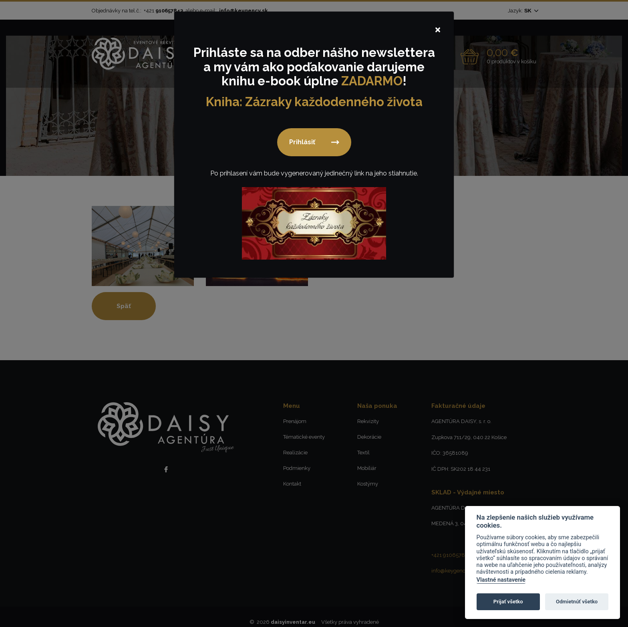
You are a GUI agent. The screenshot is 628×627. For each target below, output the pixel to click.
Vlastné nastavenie (501, 580)
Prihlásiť (302, 143)
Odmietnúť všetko (577, 602)
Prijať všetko (508, 602)
